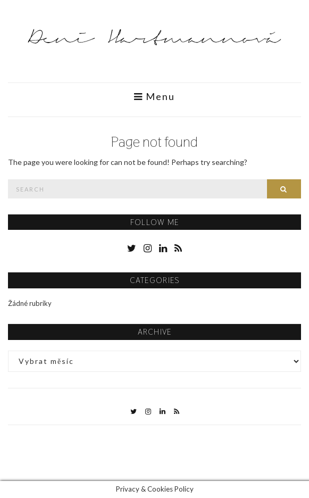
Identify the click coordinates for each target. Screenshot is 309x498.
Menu (154, 97)
